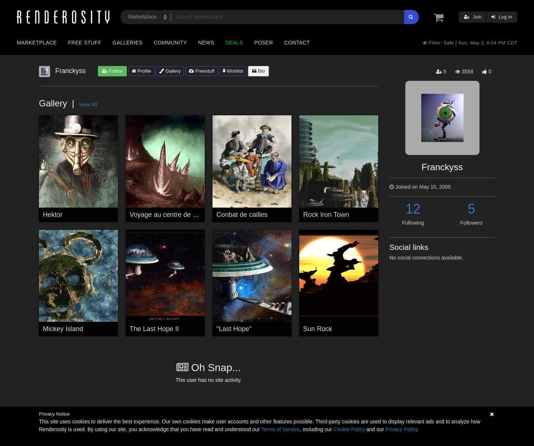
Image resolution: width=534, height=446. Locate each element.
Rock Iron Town (326, 214)
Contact (297, 43)
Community (170, 43)
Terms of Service (280, 429)
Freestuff (201, 71)
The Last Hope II (154, 329)
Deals (234, 43)
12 (413, 209)
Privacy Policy (401, 429)
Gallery (170, 71)
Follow (112, 71)
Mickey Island (63, 329)
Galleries (127, 43)
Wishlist (232, 71)
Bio (258, 71)
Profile (141, 71)
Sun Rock (317, 329)
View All (88, 105)
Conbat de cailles (242, 214)
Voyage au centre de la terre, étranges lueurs (196, 214)
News (206, 43)
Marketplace (37, 43)
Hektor (53, 214)
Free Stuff (84, 43)
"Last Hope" (234, 329)
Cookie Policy (349, 429)
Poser (263, 43)
